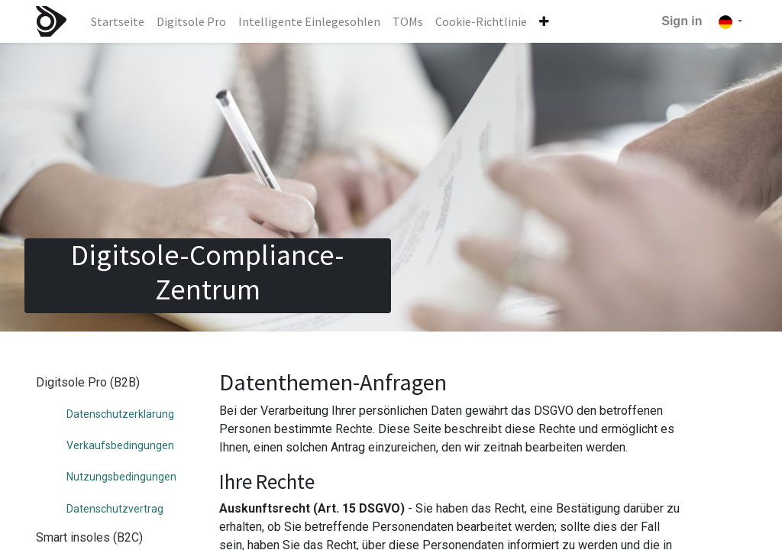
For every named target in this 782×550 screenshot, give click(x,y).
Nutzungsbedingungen (121, 477)
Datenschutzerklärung (120, 414)
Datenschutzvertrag (114, 509)
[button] (544, 21)
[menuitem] (117, 21)
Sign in (681, 21)
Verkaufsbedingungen (120, 445)
